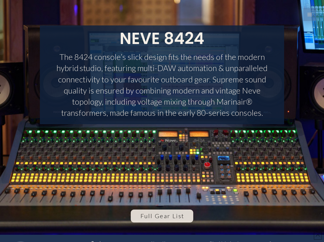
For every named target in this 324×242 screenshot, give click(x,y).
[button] (309, 14)
